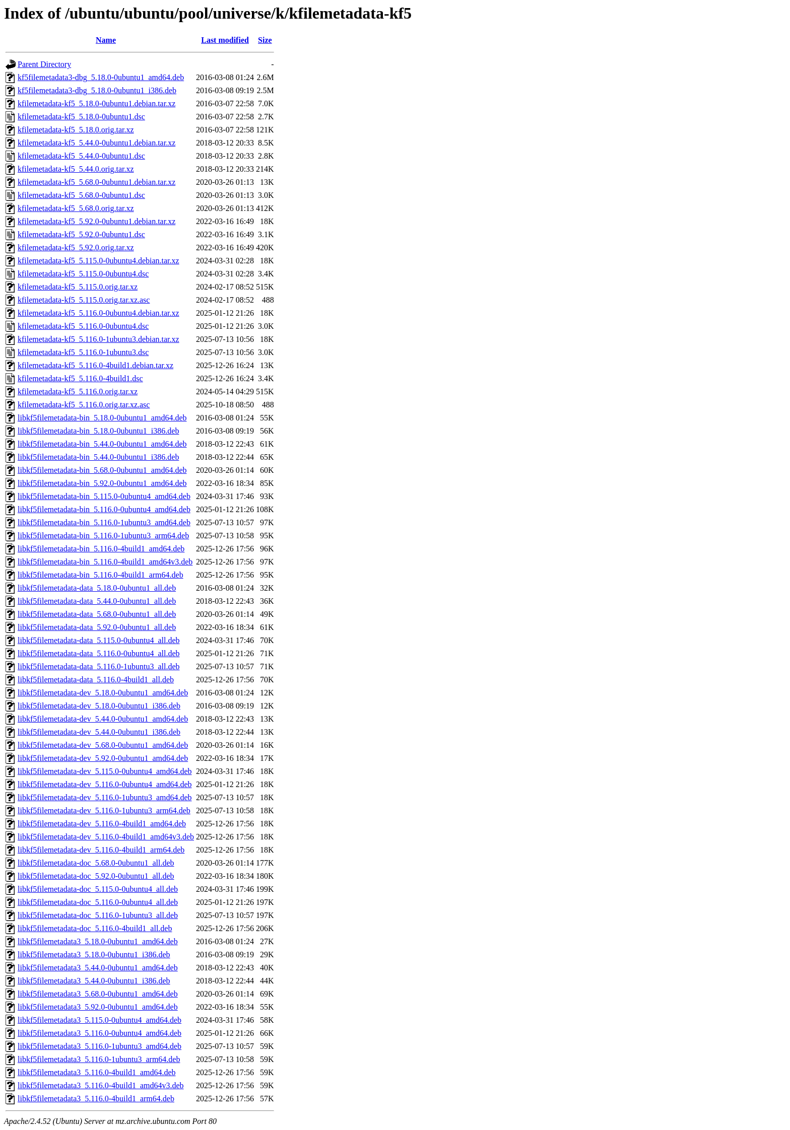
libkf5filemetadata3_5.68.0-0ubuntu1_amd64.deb (98, 994)
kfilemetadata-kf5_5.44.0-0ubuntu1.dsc (81, 156)
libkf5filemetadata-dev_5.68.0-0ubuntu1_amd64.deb (103, 745)
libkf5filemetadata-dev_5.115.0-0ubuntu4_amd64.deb (105, 771)
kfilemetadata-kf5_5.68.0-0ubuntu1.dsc (81, 195)
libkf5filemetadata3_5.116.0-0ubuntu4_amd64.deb (99, 1033)
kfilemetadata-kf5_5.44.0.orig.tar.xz (76, 169)
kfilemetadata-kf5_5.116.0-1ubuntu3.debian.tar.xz (98, 339)
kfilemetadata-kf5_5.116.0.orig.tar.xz (78, 391)
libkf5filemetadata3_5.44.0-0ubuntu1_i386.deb (94, 980)
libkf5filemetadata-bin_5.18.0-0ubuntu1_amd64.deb (102, 417)
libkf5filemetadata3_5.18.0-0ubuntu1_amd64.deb (98, 941)
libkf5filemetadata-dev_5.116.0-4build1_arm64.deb (101, 849)
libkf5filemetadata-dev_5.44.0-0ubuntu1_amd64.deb (103, 719)
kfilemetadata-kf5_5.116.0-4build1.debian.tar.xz (95, 365)
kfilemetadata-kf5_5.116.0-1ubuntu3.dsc (83, 352)
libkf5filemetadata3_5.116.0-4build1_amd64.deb (97, 1072)
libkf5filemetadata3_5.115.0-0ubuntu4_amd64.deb (99, 1020)
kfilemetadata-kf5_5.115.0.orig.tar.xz (78, 286)
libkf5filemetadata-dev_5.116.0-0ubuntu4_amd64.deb (105, 784)
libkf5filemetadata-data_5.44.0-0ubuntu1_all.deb (97, 601)
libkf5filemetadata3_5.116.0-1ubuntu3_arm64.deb (99, 1059)
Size (265, 40)
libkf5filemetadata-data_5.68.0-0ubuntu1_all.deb (97, 614)
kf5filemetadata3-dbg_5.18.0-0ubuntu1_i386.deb (97, 90)
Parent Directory (44, 64)
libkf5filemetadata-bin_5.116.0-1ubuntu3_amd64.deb (104, 522)
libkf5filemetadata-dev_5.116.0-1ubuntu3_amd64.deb (105, 797)
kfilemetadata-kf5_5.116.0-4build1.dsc (80, 378)
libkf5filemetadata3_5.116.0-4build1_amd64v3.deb (101, 1085)
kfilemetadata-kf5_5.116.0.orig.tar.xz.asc (84, 404)
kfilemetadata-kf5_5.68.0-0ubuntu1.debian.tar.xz (96, 182)
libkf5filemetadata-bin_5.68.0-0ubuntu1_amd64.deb (102, 470)
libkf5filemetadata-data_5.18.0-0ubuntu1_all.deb (97, 588)
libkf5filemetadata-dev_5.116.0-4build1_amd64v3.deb (106, 836)
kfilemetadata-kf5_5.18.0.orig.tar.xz (76, 129)
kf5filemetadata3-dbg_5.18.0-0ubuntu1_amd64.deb (101, 77)
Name (106, 40)
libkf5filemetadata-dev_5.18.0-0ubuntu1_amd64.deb (103, 692)
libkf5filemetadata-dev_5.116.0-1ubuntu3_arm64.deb (104, 810)
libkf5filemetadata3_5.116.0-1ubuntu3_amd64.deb (99, 1046)
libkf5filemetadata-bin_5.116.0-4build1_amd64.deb (101, 548)
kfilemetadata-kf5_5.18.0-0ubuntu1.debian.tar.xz (96, 103)
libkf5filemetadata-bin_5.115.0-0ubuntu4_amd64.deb (104, 496)
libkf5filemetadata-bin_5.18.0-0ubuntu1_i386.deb (98, 431)
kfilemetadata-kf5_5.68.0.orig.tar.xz (76, 208)
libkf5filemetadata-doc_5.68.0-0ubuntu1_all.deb (96, 863)
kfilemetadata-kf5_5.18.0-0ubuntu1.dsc (81, 116)
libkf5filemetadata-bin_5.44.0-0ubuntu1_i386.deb (98, 457)
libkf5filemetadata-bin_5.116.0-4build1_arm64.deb (100, 575)
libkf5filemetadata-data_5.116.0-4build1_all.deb (96, 679)
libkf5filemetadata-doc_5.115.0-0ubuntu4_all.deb (98, 889)
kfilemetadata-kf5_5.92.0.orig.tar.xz (76, 247)
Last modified (225, 40)
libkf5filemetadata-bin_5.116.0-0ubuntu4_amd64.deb (104, 509)
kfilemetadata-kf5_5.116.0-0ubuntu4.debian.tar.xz (98, 313)
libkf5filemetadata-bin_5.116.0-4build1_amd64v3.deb (105, 561)
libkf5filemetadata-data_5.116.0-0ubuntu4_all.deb (99, 653)
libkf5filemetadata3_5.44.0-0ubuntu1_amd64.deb (98, 967)
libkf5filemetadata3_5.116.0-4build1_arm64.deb (96, 1098)
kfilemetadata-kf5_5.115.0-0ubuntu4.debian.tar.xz (98, 260)
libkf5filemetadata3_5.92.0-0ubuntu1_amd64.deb (98, 1007)
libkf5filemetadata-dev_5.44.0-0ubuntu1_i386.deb (99, 732)
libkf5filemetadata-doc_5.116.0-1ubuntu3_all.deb (98, 915)
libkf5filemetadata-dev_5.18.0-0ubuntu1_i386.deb (99, 705)
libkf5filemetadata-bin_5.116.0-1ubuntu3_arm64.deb (103, 535)
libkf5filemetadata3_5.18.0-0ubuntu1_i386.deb (94, 954)
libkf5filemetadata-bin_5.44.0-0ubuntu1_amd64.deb (102, 444)
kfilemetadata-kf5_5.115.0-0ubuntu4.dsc (83, 273)
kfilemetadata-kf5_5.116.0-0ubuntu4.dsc (83, 326)
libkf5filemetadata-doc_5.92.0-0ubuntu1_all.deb (96, 876)
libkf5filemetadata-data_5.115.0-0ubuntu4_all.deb (99, 640)
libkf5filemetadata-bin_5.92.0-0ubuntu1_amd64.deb (102, 483)
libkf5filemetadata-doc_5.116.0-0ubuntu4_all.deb (98, 902)
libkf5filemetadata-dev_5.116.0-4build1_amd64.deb (102, 823)
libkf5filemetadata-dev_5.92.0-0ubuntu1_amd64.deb (103, 758)
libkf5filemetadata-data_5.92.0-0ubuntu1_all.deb (97, 627)
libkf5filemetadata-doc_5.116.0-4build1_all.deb (95, 928)
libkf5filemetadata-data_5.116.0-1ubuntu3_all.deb (99, 666)
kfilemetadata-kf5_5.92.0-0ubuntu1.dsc (81, 234)
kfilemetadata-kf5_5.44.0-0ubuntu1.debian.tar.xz (96, 142)
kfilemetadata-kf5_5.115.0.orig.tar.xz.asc (84, 300)
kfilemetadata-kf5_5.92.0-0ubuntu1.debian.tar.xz (96, 221)
